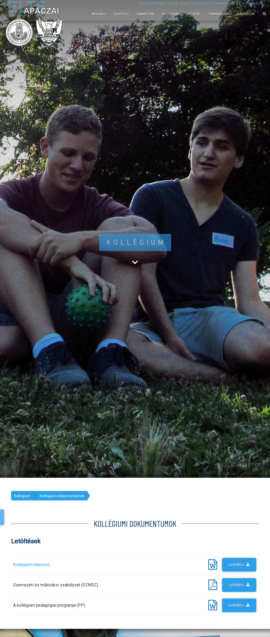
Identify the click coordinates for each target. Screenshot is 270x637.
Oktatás (193, 14)
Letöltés (239, 564)
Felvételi (121, 14)
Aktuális (98, 14)
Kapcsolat (246, 14)
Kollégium (170, 14)
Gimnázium (145, 14)
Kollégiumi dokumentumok (62, 496)
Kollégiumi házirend (31, 564)
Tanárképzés (219, 14)
